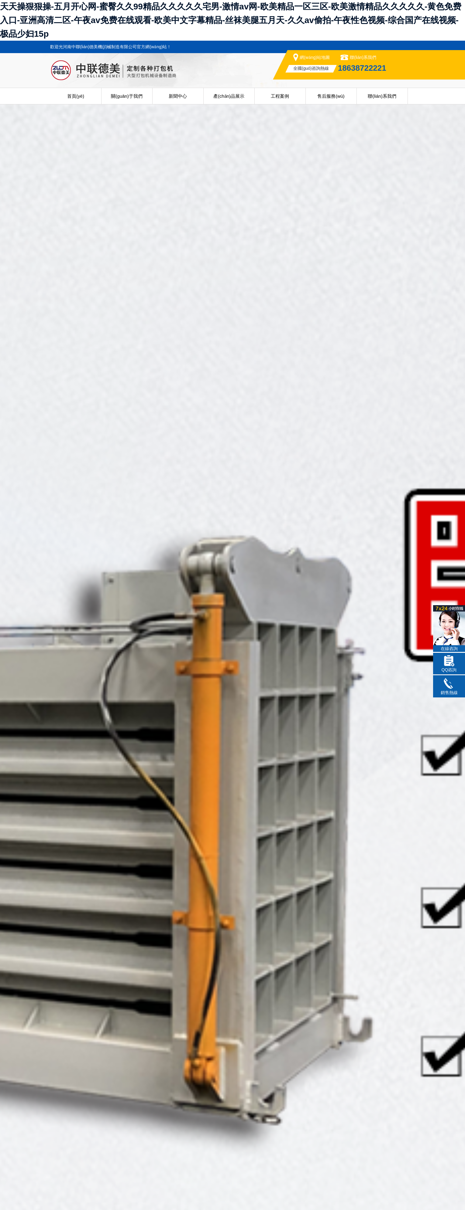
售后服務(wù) (330, 96)
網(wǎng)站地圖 (315, 57)
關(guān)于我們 (126, 96)
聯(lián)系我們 (363, 57)
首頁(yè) (75, 96)
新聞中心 (178, 96)
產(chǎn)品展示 (228, 96)
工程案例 (280, 96)
